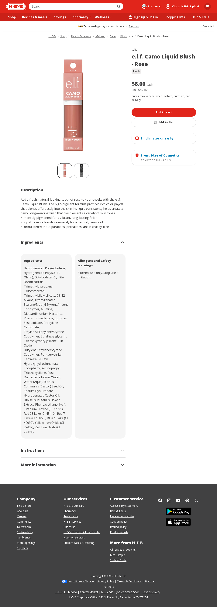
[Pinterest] (187, 500)
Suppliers (22, 548)
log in (154, 17)
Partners (108, 586)
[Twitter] (196, 500)
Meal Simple (117, 555)
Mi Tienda (107, 592)
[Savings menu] (60, 17)
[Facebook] (160, 500)
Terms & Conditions (129, 581)
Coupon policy (118, 521)
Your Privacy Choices (81, 581)
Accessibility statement (124, 505)
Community (24, 521)
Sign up (136, 17)
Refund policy (118, 527)
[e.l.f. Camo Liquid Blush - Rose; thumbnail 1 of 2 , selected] (64, 170)
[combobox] (72, 6)
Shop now (134, 26)
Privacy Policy (105, 581)
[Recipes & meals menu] (35, 17)
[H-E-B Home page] (16, 6)
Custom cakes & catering (79, 543)
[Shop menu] (12, 17)
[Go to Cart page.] (207, 6)
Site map (150, 581)
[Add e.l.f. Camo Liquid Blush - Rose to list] (164, 122)
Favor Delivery (151, 592)
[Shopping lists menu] (175, 17)
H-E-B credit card (74, 505)
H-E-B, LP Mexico (66, 592)
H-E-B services (72, 521)
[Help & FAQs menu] (200, 17)
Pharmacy (70, 511)
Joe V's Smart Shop (128, 592)
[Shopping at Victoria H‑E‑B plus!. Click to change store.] (183, 6)
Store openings (26, 543)
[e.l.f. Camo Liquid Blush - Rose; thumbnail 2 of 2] (81, 170)
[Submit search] (119, 6)
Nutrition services (74, 537)
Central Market (89, 592)
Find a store (24, 505)
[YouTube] (178, 500)
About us (22, 511)
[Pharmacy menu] (81, 17)
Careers (21, 516)
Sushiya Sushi (118, 560)
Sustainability (25, 532)
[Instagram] (169, 500)
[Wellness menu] (102, 17)
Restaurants (71, 516)
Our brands (24, 537)
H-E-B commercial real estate (82, 532)
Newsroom (24, 527)
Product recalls (119, 532)
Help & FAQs (118, 511)
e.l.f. (134, 50)
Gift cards (69, 527)
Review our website (122, 516)
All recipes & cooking (123, 549)
